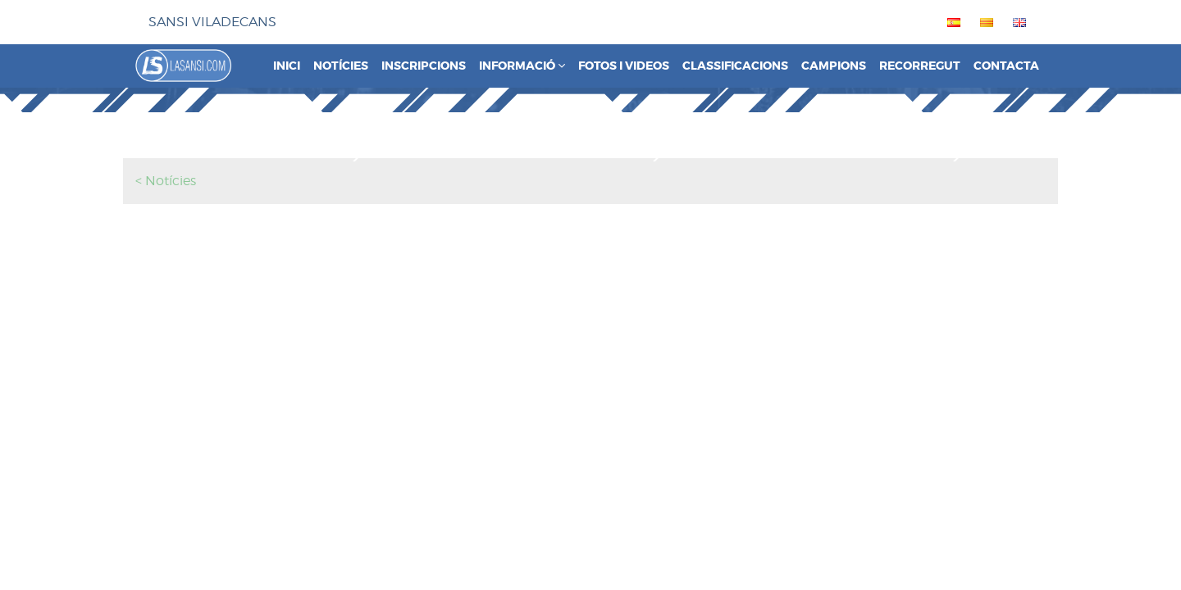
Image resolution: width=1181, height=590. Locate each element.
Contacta (1006, 66)
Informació (522, 66)
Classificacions (735, 66)
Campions (833, 66)
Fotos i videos (623, 66)
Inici (286, 66)
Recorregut (919, 66)
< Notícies (165, 180)
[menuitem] (950, 22)
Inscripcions (423, 66)
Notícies (340, 66)
